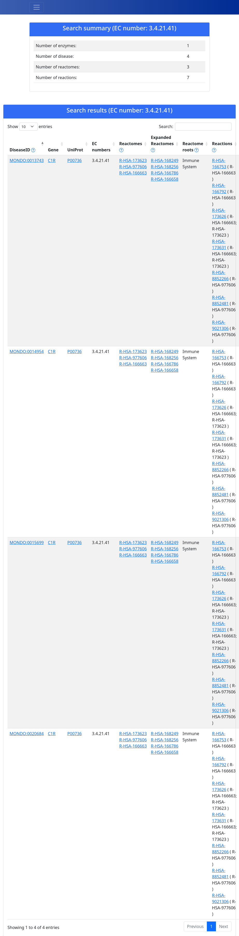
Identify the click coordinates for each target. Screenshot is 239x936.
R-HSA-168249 (164, 160)
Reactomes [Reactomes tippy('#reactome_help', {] (130, 147)
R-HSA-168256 (164, 167)
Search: (195, 127)
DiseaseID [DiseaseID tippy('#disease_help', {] (22, 150)
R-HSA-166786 (164, 173)
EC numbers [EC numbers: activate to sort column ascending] (101, 147)
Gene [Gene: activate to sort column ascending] (53, 150)
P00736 (74, 160)
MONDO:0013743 (27, 160)
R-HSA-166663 (133, 173)
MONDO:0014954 (27, 351)
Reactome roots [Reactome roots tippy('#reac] (192, 147)
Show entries (30, 127)
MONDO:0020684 (27, 733)
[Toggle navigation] (36, 7)
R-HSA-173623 (133, 160)
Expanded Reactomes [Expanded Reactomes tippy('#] (162, 144)
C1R (51, 160)
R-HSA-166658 (164, 179)
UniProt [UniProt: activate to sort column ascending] (75, 150)
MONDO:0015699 (27, 542)
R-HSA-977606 (133, 167)
